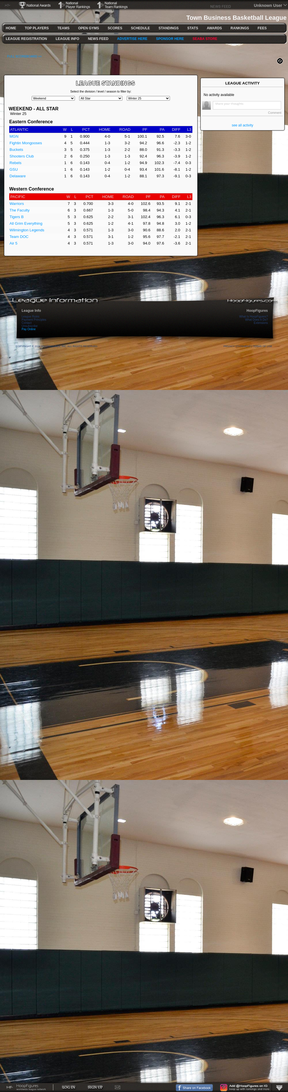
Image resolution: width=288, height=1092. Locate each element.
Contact (26, 322)
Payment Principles (34, 319)
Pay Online (29, 329)
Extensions (261, 322)
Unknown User (268, 5)
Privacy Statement (237, 346)
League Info (31, 311)
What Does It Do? (256, 319)
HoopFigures (257, 311)
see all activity (242, 125)
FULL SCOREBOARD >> (24, 56)
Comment (274, 112)
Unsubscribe (30, 326)
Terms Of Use (262, 346)
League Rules (30, 316)
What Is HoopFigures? (253, 316)
